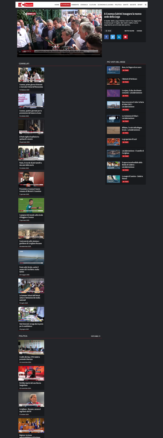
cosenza (139, 31)
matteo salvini (129, 31)
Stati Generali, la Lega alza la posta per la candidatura (31, 325)
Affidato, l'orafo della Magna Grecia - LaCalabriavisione (132, 128)
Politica (118, 5)
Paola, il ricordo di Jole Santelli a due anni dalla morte (30, 164)
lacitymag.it (131, 404)
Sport (140, 5)
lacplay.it (109, 404)
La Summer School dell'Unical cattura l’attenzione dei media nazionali (29, 297)
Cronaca (84, 5)
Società (133, 5)
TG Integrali (65, 4)
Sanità (125, 5)
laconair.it (110, 408)
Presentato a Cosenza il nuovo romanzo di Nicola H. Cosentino (30, 190)
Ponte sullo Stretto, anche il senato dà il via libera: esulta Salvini (29, 269)
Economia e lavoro (105, 5)
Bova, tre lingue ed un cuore (131, 67)
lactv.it (109, 406)
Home (57, 5)
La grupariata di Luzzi (129, 139)
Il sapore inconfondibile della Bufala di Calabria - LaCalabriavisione (132, 164)
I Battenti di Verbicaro (129, 79)
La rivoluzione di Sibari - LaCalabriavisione (130, 117)
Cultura (92, 5)
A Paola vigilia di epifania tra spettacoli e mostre (29, 138)
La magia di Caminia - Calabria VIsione (132, 177)
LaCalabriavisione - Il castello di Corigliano (133, 152)
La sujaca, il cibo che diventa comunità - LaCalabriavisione (132, 91)
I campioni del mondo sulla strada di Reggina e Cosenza (31, 216)
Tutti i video (96, 336)
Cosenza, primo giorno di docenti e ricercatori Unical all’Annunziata (31, 85)
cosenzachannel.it (133, 408)
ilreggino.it (130, 406)
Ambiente (75, 5)
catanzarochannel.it (134, 413)
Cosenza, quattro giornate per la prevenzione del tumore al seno (30, 111)
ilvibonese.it (130, 411)
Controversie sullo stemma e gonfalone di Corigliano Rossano (30, 242)
